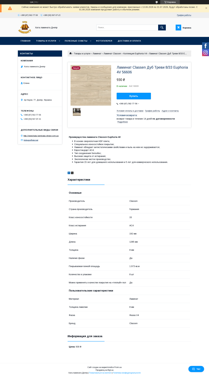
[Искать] (162, 27)
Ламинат (97, 53)
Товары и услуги (46, 41)
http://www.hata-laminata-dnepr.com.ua (41, 136)
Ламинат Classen (112, 53)
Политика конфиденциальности (127, 373)
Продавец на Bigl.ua (104, 370)
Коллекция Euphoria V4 (135, 53)
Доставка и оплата (129, 41)
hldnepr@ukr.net (31, 140)
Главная (25, 41)
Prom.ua (118, 367)
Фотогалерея (104, 41)
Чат (196, 369)
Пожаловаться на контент (100, 373)
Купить (134, 96)
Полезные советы (76, 41)
